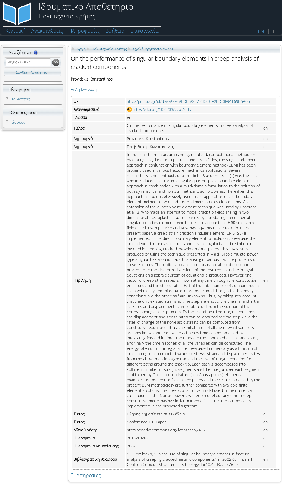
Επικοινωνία (144, 30)
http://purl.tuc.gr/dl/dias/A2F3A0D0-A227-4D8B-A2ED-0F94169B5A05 (188, 101)
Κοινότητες (20, 98)
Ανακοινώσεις (47, 30)
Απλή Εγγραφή (84, 89)
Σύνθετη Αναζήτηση (33, 72)
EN (261, 31)
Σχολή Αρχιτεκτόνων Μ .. (154, 49)
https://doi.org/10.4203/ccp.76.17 (162, 109)
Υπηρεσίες (86, 475)
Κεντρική (16, 30)
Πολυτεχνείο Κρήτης (109, 49)
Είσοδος (18, 122)
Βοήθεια (114, 30)
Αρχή (81, 49)
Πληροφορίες (84, 30)
